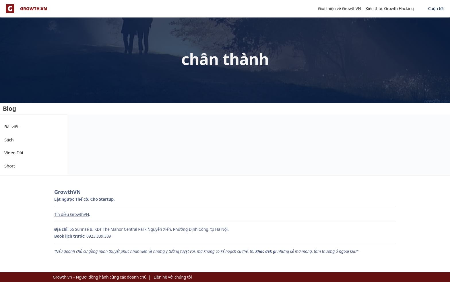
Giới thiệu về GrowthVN (339, 8)
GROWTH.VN (33, 9)
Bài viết (11, 126)
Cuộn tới (436, 8)
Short (9, 166)
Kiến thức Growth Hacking (390, 8)
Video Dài (13, 152)
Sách (9, 140)
